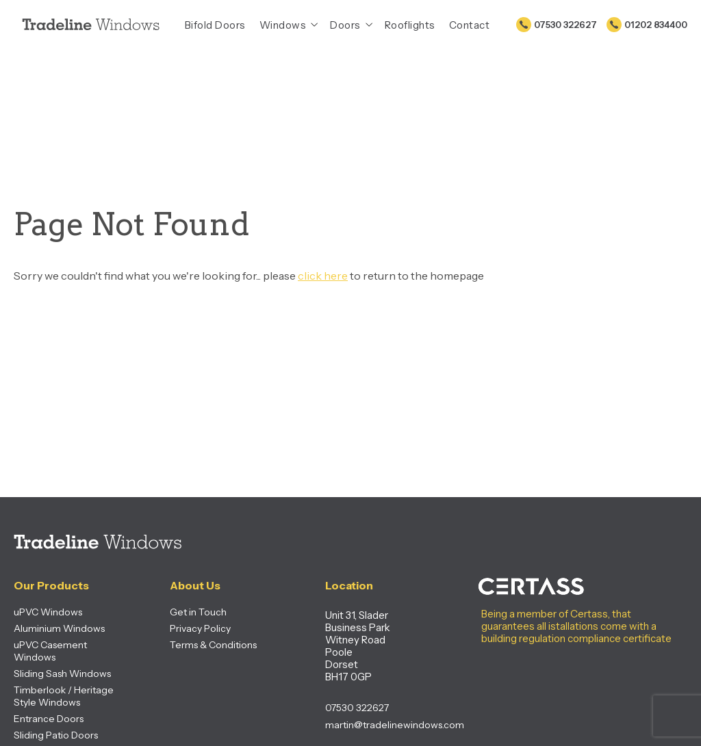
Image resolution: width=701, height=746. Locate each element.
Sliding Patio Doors (56, 735)
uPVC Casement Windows (50, 651)
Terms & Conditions (213, 645)
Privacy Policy (200, 628)
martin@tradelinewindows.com (375, 725)
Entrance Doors (49, 718)
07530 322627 (565, 24)
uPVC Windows (48, 612)
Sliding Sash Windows (62, 673)
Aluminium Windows (59, 628)
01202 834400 (655, 24)
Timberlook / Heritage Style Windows (64, 696)
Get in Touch (198, 612)
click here (323, 275)
